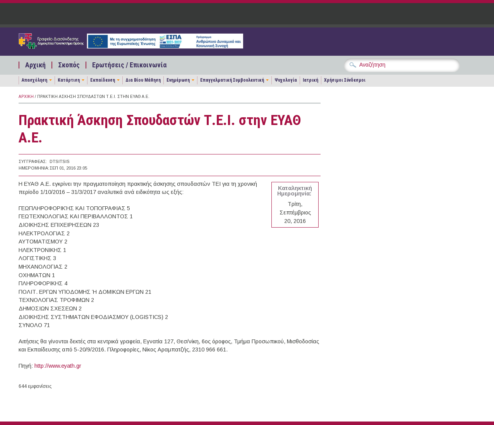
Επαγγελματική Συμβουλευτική (232, 80)
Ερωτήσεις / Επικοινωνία (129, 65)
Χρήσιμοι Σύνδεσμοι (344, 80)
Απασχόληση (34, 80)
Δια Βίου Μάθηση (143, 80)
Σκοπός (69, 65)
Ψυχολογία (285, 80)
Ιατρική (310, 80)
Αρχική (35, 65)
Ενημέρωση (178, 80)
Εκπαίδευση (102, 80)
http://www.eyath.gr (57, 366)
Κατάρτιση (69, 80)
